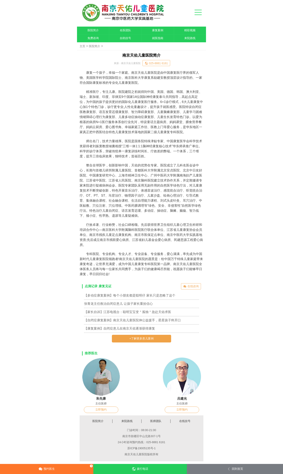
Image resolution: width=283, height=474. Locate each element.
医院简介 (93, 30)
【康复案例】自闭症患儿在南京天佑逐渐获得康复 (119, 328)
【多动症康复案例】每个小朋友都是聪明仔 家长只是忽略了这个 (129, 295)
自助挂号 (125, 38)
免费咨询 (93, 38)
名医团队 (125, 30)
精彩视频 (190, 30)
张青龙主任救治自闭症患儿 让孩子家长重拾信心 (118, 303)
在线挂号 (184, 421)
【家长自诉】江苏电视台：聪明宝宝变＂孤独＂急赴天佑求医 (127, 312)
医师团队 (155, 421)
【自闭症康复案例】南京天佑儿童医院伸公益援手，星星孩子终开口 (132, 320)
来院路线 (190, 38)
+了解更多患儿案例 (141, 338)
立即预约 (101, 409)
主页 (82, 46)
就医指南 (157, 38)
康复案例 (157, 30)
